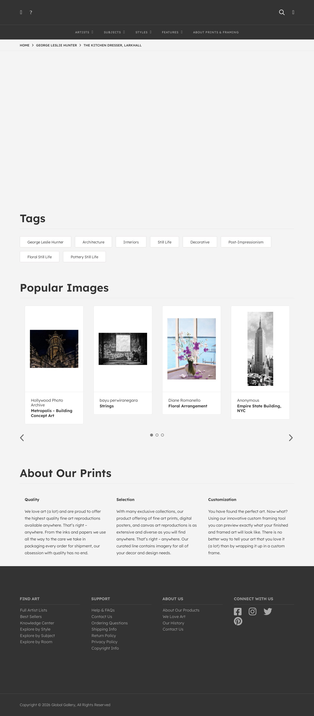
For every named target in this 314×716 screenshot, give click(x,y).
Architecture (93, 242)
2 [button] (157, 435)
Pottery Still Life (84, 257)
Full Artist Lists (33, 610)
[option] (54, 365)
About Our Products (181, 610)
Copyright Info (105, 648)
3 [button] (162, 435)
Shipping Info (104, 629)
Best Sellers (31, 616)
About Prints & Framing (216, 32)
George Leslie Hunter (45, 242)
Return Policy (103, 635)
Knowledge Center (37, 622)
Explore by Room (36, 641)
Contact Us (101, 616)
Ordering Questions (109, 622)
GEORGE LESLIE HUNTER (56, 45)
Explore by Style (35, 629)
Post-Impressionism (246, 242)
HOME (24, 45)
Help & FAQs (103, 610)
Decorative (199, 242)
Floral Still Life (39, 257)
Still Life (164, 242)
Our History (173, 622)
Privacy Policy (104, 641)
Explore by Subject (37, 635)
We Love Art (174, 616)
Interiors (131, 242)
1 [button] (151, 435)
